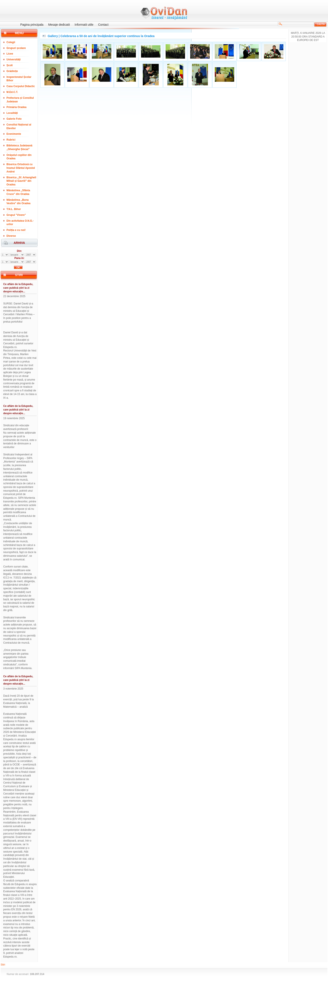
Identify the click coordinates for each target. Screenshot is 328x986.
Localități (12, 112)
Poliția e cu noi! (16, 230)
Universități (13, 59)
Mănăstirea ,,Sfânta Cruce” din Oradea (18, 192)
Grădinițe (12, 71)
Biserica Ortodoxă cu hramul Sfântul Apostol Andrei (20, 168)
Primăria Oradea (16, 107)
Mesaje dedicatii (59, 24)
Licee (9, 53)
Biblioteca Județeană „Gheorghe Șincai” (19, 147)
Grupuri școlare (16, 48)
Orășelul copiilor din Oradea (18, 157)
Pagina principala (31, 24)
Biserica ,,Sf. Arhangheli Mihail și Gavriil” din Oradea (21, 181)
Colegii (10, 42)
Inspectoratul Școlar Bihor (18, 78)
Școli (9, 65)
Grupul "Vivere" (16, 214)
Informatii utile (84, 24)
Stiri (3, 964)
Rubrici (10, 139)
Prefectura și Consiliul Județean (20, 99)
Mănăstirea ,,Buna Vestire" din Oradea (18, 201)
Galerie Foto (14, 118)
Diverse (11, 235)
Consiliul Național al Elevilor (18, 126)
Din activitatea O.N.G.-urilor (20, 222)
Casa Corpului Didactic (20, 86)
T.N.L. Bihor (13, 209)
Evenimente (13, 133)
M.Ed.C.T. (12, 92)
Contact (103, 24)
